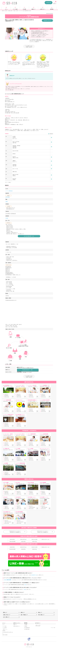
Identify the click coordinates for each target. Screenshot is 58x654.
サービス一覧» (53, 627)
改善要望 (4, 630)
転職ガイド (15, 624)
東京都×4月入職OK (34, 547)
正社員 (7, 218)
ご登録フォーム (5, 629)
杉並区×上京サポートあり (45, 539)
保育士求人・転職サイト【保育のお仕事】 (7, 10)
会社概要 (25, 624)
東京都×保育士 (23, 549)
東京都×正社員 (34, 549)
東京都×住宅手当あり (23, 547)
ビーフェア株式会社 (9, 190)
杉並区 (17, 10)
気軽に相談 (48, 2)
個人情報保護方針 (27, 627)
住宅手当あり (8, 222)
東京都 (14, 10)
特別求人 (8, 195)
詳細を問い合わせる (47, 20)
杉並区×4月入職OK (34, 539)
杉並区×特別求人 (12, 539)
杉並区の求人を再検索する (42, 532)
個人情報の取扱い (27, 629)
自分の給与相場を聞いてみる (29, 236)
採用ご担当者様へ (5, 634)
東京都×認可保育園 (12, 549)
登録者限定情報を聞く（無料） (27, 369)
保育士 (7, 201)
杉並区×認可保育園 (12, 541)
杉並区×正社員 (34, 541)
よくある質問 (5, 627)
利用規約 (25, 626)
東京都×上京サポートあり (45, 547)
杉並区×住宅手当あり (23, 539)
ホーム (4, 624)
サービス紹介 (5, 626)
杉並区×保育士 (23, 541)
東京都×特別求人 (12, 547)
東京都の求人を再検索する (15, 532)
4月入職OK (8, 206)
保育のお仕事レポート (16, 626)
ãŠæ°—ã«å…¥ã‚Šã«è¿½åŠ (29, 46)
